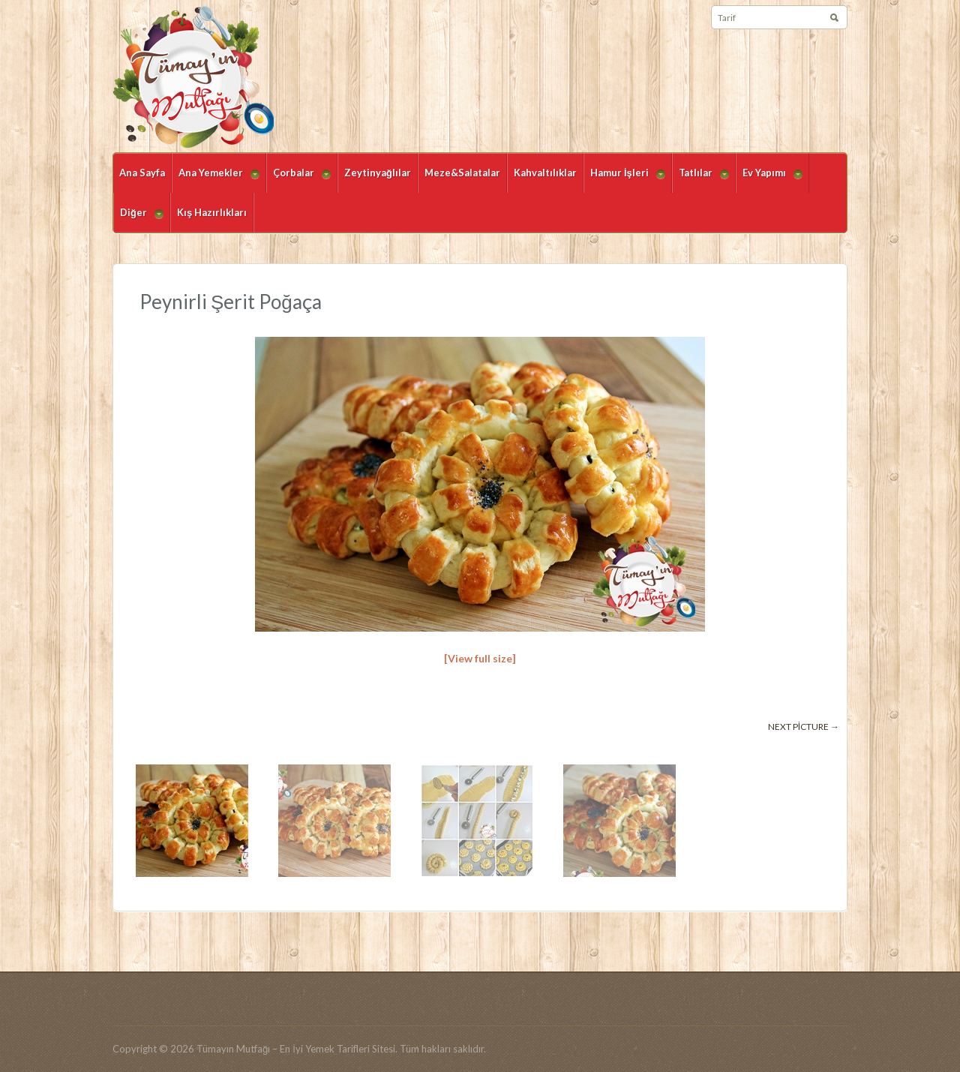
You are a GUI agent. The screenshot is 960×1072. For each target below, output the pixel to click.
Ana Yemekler (216, 180)
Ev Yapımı (769, 180)
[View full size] (480, 658)
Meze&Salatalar (462, 173)
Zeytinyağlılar (377, 173)
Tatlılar (700, 180)
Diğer (138, 219)
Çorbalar (298, 180)
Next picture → (803, 726)
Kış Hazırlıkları (212, 212)
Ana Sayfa (142, 173)
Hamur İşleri (624, 180)
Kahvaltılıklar (545, 173)
